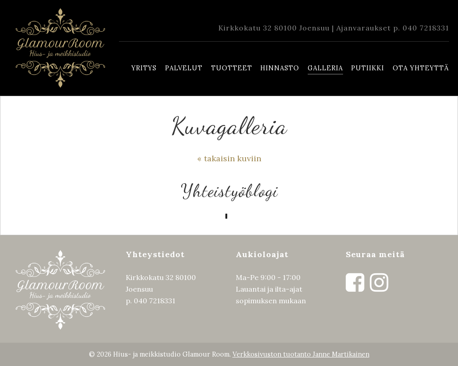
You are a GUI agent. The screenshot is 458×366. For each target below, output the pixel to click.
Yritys (144, 68)
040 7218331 (426, 27)
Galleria (325, 68)
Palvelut (184, 68)
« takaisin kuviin (229, 158)
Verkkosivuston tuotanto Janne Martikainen (301, 354)
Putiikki (367, 68)
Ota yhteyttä (421, 68)
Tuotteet (231, 68)
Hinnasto (279, 68)
